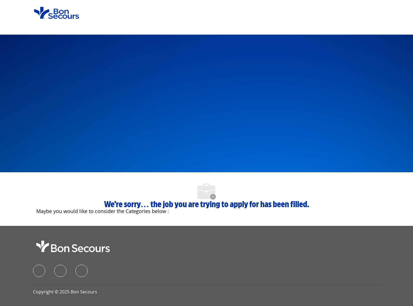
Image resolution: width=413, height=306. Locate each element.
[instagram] (81, 271)
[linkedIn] (60, 271)
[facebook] (39, 271)
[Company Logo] (53, 12)
